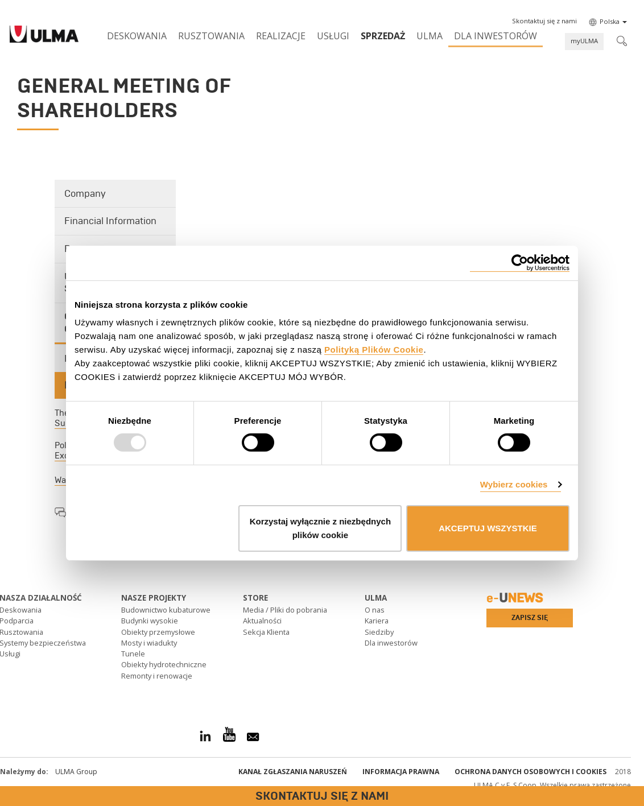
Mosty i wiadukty (149, 643)
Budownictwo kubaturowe (165, 610)
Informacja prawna (400, 771)
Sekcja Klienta (266, 632)
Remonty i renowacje (156, 676)
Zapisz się (529, 618)
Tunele (133, 653)
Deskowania (137, 36)
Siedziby (379, 632)
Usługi (333, 36)
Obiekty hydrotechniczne (164, 664)
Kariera (377, 620)
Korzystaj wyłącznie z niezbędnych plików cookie (320, 528)
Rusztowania (211, 36)
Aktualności (262, 620)
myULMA (584, 40)
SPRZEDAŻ (383, 36)
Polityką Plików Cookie (373, 349)
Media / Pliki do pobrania (285, 610)
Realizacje (281, 36)
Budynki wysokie (149, 620)
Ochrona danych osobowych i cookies (530, 771)
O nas (375, 610)
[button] (544, 21)
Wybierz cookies (514, 484)
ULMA (429, 36)
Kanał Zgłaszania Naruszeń (292, 771)
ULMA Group (76, 771)
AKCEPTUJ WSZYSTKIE (488, 528)
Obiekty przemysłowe (158, 632)
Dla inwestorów (495, 36)
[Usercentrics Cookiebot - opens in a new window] (519, 262)
